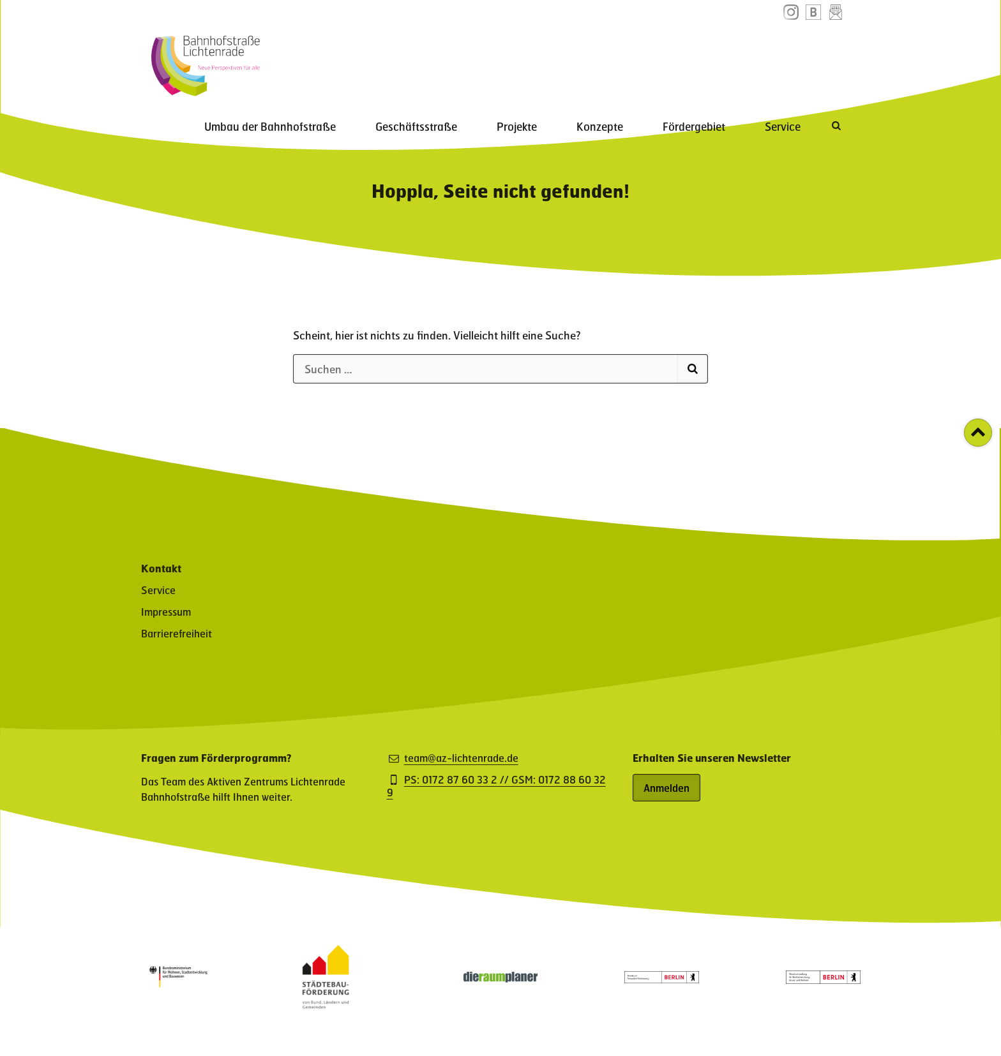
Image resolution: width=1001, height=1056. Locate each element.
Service (791, 59)
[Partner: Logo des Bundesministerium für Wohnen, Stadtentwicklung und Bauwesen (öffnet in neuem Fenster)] (178, 990)
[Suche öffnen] (837, 58)
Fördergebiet (720, 59)
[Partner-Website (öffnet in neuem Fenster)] (325, 1004)
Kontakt (161, 568)
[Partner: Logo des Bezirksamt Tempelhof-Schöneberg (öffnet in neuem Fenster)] (661, 979)
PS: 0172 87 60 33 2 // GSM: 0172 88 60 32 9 (496, 786)
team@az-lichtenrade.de (461, 758)
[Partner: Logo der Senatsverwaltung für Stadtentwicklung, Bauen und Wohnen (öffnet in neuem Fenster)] (823, 979)
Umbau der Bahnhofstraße (368, 59)
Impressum (166, 611)
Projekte (579, 59)
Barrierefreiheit (176, 633)
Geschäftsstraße (497, 59)
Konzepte (644, 59)
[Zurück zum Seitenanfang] (978, 433)
